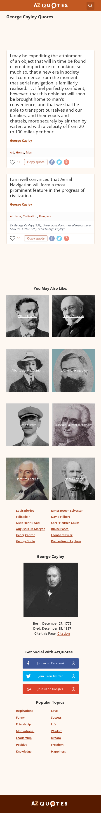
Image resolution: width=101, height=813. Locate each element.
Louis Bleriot (25, 510)
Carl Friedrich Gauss (65, 523)
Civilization (30, 216)
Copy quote (36, 162)
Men (29, 152)
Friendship (23, 724)
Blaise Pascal (60, 529)
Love (54, 711)
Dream (56, 738)
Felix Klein (23, 517)
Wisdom (56, 731)
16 (18, 238)
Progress (45, 216)
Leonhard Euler (62, 535)
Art (12, 152)
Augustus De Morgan (30, 529)
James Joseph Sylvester (67, 510)
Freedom (57, 745)
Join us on (50, 663)
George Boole (25, 541)
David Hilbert (60, 517)
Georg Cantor (25, 535)
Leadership (24, 738)
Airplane (15, 216)
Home (20, 152)
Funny (20, 717)
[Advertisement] (50, 35)
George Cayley (21, 140)
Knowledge (23, 751)
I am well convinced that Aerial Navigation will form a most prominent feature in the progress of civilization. (47, 187)
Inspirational (25, 711)
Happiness (58, 751)
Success (56, 717)
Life (53, 724)
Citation (63, 633)
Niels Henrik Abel (28, 523)
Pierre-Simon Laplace (66, 541)
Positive (21, 745)
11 (18, 162)
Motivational (25, 731)
